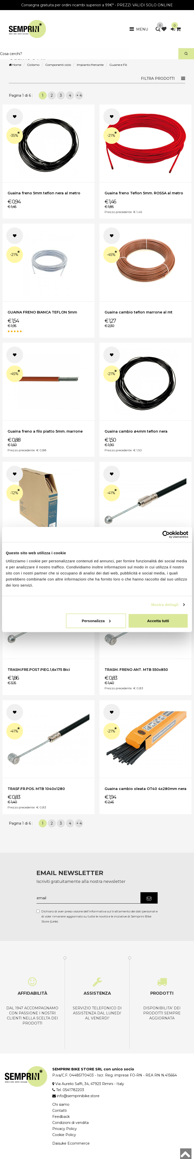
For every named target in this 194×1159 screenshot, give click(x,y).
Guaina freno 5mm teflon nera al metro (44, 193)
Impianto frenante (90, 65)
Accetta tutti (158, 620)
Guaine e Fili (118, 65)
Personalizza (96, 620)
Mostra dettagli (164, 604)
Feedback (61, 1116)
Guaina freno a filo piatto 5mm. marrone (45, 431)
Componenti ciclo (58, 65)
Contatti (59, 1110)
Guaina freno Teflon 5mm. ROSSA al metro (144, 193)
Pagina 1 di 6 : (22, 95)
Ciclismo (33, 65)
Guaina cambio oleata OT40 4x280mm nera (145, 788)
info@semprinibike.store (78, 1096)
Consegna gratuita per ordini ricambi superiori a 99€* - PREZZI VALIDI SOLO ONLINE (97, 5)
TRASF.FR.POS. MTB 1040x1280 (36, 788)
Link (54, 921)
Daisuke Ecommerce (71, 1143)
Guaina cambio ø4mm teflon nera (136, 431)
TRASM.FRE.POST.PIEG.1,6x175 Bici (39, 669)
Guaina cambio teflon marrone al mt (139, 312)
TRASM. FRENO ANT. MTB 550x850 (136, 669)
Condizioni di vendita (70, 1122)
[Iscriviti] (149, 898)
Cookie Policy (64, 1134)
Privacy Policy (64, 1128)
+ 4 (79, 95)
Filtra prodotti (158, 78)
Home (15, 65)
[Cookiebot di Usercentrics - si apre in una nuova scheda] (166, 534)
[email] (88, 898)
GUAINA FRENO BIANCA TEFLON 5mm (42, 312)
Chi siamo (60, 1104)
